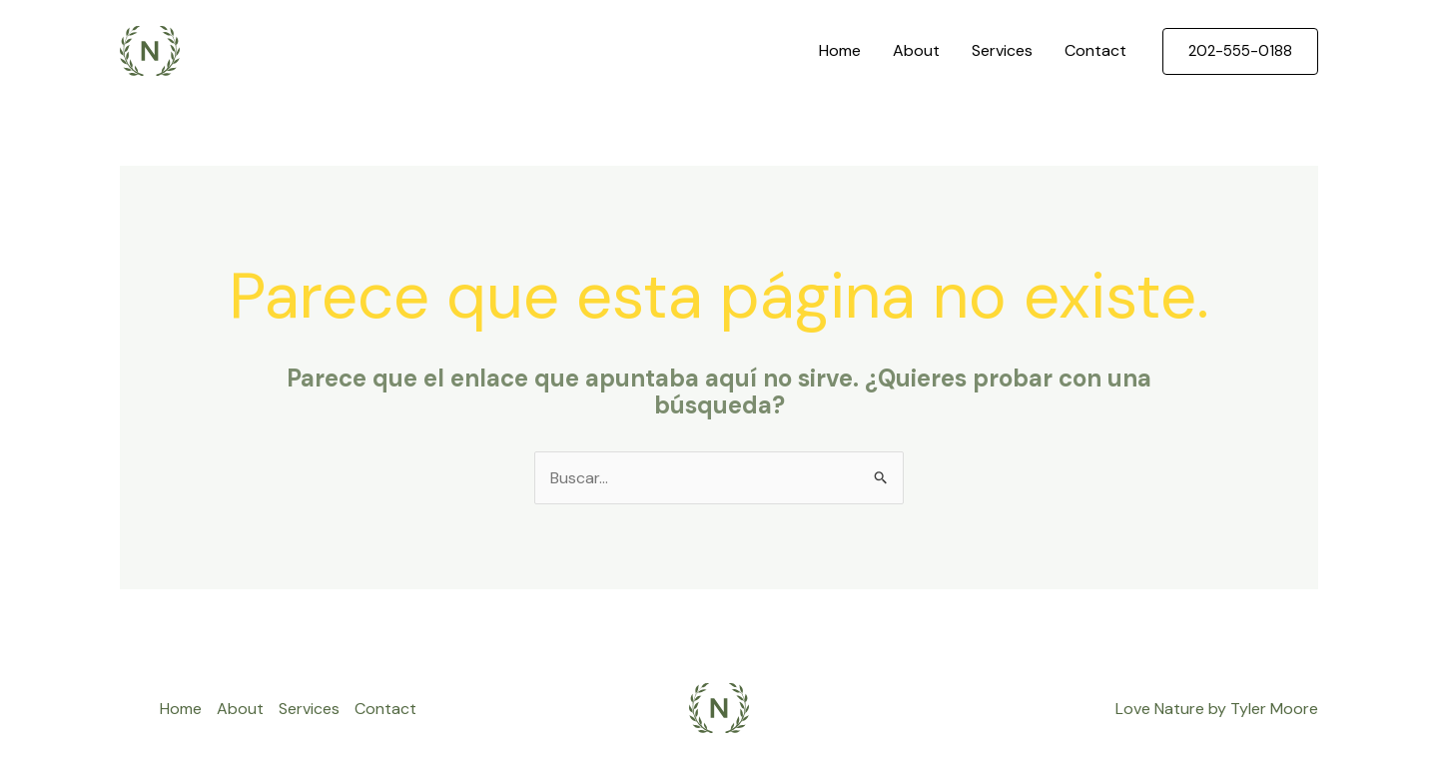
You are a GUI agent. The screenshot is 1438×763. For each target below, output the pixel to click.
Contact (1095, 50)
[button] (1240, 51)
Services (1002, 50)
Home (840, 50)
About (916, 50)
